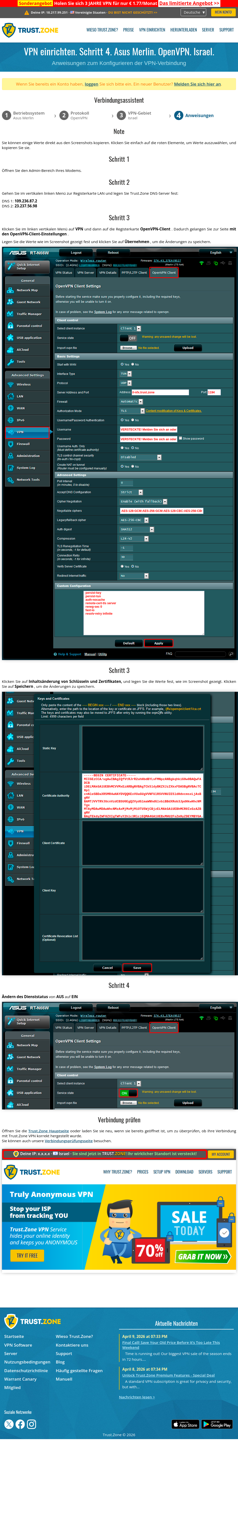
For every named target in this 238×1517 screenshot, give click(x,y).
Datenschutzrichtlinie (26, 1370)
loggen (91, 84)
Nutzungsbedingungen (27, 1362)
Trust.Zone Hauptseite (48, 1130)
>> (189, 3)
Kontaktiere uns (72, 1345)
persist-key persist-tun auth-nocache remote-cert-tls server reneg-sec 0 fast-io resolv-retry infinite (143, 613)
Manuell (64, 1379)
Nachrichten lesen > (137, 1396)
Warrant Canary (20, 1379)
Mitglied (12, 1387)
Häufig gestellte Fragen (79, 1370)
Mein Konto (223, 12)
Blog (60, 1362)
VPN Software (18, 1345)
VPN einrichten (152, 30)
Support (226, 30)
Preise (128, 30)
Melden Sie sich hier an (197, 84)
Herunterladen (183, 30)
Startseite (14, 1336)
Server (208, 30)
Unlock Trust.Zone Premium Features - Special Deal (168, 1375)
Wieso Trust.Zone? (102, 30)
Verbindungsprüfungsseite (69, 1140)
